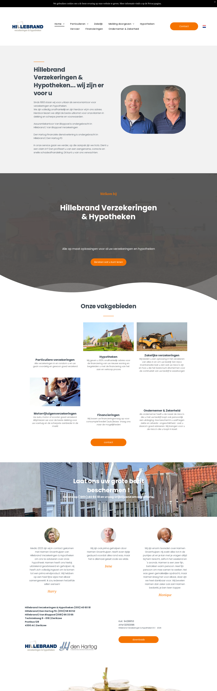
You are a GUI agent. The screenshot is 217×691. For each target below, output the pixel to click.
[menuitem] (59, 23)
